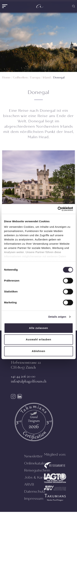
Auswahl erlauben (38, 339)
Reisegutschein (37, 470)
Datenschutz (34, 491)
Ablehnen (38, 351)
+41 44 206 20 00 (23, 376)
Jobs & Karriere (37, 477)
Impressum (33, 498)
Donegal (58, 77)
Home (6, 77)
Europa (35, 77)
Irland (47, 77)
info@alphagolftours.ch (28, 381)
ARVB (29, 484)
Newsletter (33, 456)
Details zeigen (57, 316)
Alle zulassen (38, 327)
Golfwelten (20, 77)
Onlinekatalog (36, 463)
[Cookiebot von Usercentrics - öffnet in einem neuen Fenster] (57, 209)
